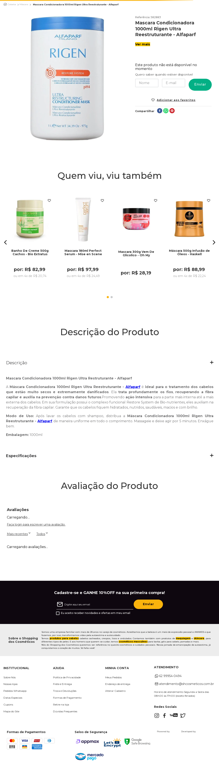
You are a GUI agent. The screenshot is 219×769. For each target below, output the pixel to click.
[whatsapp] (166, 111)
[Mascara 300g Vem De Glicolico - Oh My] (136, 238)
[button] (5, 242)
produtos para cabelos (64, 638)
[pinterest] (172, 111)
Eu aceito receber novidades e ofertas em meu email (95, 613)
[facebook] (159, 111)
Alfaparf (133, 387)
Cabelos (12, 4)
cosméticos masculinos (133, 642)
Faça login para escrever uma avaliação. (36, 525)
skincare (199, 638)
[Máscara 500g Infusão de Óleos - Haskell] (189, 238)
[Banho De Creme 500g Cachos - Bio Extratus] (30, 238)
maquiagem (183, 638)
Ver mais (142, 44)
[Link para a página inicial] (5, 4)
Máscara (23, 4)
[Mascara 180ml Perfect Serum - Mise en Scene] (83, 238)
